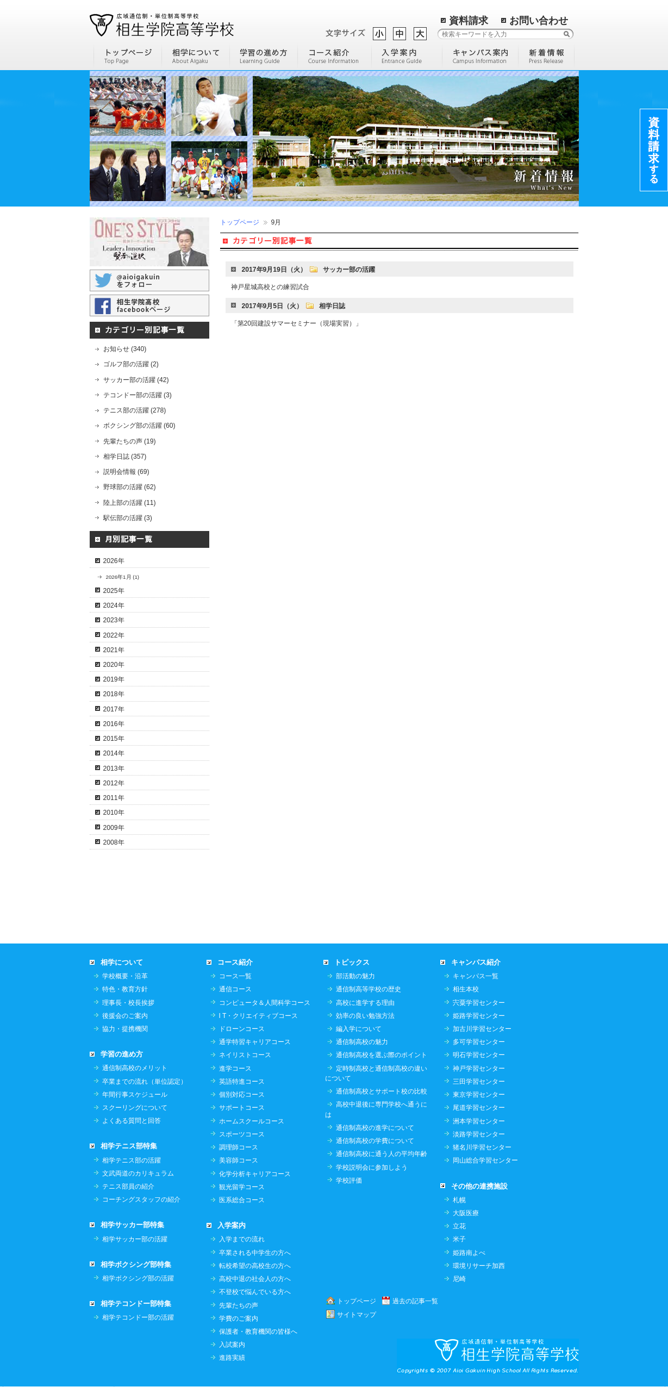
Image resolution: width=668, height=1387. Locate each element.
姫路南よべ (469, 1253)
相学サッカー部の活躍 (134, 1239)
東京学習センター (479, 1094)
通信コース (235, 989)
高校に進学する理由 (365, 1003)
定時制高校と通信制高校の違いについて (376, 1073)
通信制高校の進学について (375, 1128)
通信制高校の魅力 (362, 1042)
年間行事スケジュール (134, 1094)
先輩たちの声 (238, 1305)
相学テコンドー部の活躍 (138, 1317)
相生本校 (466, 989)
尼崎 (459, 1279)
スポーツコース (242, 1134)
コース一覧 (235, 976)
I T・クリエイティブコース (258, 1016)
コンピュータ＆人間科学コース (264, 1003)
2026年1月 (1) (123, 577)
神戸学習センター (479, 1068)
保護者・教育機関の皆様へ (258, 1331)
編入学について (359, 1029)
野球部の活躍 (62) (129, 487)
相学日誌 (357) (125, 456)
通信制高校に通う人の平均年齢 (381, 1154)
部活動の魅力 (355, 976)
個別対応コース (242, 1094)
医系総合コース (242, 1200)
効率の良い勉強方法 (365, 1016)
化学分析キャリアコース (255, 1174)
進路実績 (232, 1357)
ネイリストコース (245, 1055)
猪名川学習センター (482, 1147)
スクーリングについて (134, 1107)
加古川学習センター (482, 1029)
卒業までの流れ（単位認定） (144, 1081)
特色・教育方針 (125, 989)
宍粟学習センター (479, 1003)
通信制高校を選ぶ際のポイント (381, 1055)
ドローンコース (242, 1029)
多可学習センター (479, 1042)
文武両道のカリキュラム (138, 1173)
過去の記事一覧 (415, 1301)
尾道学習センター (479, 1107)
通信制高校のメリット (134, 1068)
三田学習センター (479, 1081)
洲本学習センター (479, 1121)
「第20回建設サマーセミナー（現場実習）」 (297, 323)
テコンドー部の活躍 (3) (137, 395)
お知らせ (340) (125, 349)
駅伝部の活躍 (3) (127, 518)
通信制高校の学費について (375, 1141)
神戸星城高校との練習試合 (270, 287)
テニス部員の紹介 (128, 1186)
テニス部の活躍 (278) (134, 410)
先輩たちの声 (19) (129, 441)
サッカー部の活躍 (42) (136, 380)
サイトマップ (356, 1315)
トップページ (239, 222)
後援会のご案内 (125, 1016)
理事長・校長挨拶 (128, 1003)
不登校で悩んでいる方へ (255, 1292)
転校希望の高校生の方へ (255, 1266)
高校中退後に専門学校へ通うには (376, 1109)
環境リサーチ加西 (479, 1266)
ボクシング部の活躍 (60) (139, 425)
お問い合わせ (538, 20)
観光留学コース (242, 1187)
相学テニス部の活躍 (131, 1160)
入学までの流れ (242, 1239)
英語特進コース (242, 1081)
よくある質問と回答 (131, 1120)
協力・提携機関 (125, 1029)
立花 (459, 1226)
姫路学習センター (479, 1016)
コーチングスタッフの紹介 (141, 1199)
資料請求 (468, 20)
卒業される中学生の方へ (255, 1253)
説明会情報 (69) (126, 472)
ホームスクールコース (251, 1121)
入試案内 (232, 1344)
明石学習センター (479, 1055)
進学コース (235, 1068)
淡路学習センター (479, 1134)
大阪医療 (466, 1213)
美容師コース (238, 1160)
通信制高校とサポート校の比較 (381, 1091)
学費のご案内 (238, 1318)
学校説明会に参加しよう (372, 1167)
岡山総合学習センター (485, 1160)
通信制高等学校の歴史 (368, 989)
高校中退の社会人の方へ (255, 1279)
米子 (459, 1239)
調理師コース (238, 1147)
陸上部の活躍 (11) (129, 503)
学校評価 (349, 1180)
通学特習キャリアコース (255, 1042)
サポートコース (242, 1107)
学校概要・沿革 (125, 976)
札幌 (459, 1200)
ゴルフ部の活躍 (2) (131, 364)
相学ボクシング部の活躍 (138, 1278)
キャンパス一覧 (475, 976)
